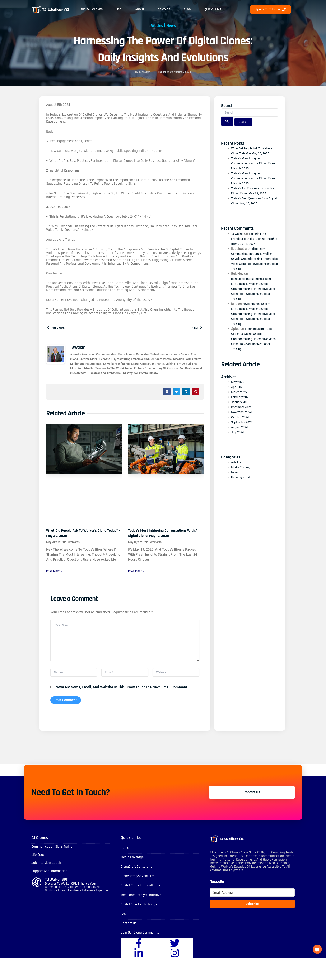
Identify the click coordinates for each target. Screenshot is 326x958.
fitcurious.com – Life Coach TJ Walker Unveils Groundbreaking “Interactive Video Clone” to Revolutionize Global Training (253, 344)
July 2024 (238, 438)
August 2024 (240, 433)
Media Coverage (243, 473)
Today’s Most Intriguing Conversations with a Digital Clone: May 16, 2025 (252, 184)
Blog (187, 9)
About (139, 9)
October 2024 (241, 423)
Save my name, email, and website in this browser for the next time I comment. (122, 692)
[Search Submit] (227, 121)
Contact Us (128, 926)
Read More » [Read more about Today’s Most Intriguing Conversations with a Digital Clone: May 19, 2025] (137, 572)
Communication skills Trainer (51, 851)
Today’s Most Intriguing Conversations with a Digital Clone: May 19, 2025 (163, 534)
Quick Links (213, 9)
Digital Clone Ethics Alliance (140, 890)
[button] (167, 392)
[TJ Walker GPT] (36, 887)
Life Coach (38, 859)
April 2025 (238, 393)
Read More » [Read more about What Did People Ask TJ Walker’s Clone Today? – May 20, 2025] (55, 572)
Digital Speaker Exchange (138, 908)
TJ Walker (238, 239)
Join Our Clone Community (139, 936)
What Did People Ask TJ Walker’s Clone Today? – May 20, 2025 (81, 534)
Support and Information (48, 875)
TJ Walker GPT (57, 884)
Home (124, 853)
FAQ (119, 9)
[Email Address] (252, 898)
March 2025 (240, 398)
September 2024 (243, 428)
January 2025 (241, 408)
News (173, 25)
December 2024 (242, 413)
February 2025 (241, 403)
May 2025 (238, 388)
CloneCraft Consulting (136, 871)
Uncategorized (241, 483)
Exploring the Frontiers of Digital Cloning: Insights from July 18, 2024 (251, 244)
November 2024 (243, 418)
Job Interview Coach (45, 867)
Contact (164, 9)
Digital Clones (92, 9)
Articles (155, 25)
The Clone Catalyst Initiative (140, 899)
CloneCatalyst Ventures (137, 880)
